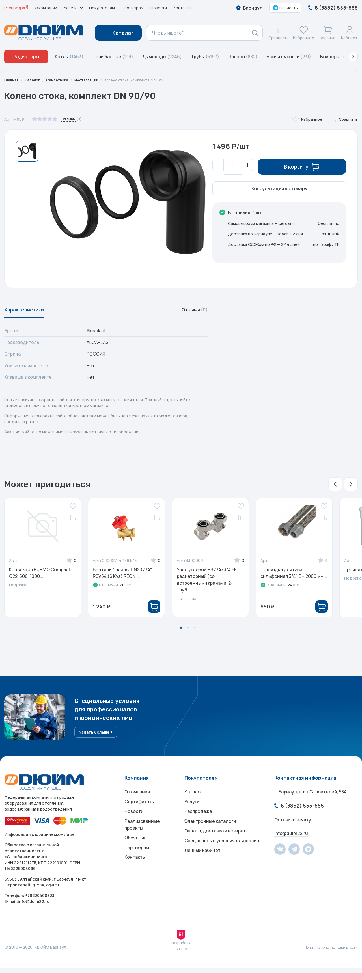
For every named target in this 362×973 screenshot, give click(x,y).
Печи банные (112, 56)
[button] (353, 56)
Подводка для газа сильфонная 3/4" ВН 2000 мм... (293, 576)
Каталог (34, 80)
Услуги (191, 809)
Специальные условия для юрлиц (222, 854)
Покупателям (102, 7)
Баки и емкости (288, 56)
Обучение (135, 849)
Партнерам (133, 7)
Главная (12, 80)
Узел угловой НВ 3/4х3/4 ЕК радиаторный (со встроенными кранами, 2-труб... (207, 583)
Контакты (182, 7)
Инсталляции (90, 80)
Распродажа (16, 7)
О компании (46, 7)
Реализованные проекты (142, 834)
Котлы (69, 56)
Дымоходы (162, 56)
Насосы (242, 56)
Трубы (205, 56)
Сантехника (59, 80)
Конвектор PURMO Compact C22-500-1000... (39, 576)
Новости (158, 7)
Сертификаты (139, 809)
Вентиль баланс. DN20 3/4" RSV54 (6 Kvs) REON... (122, 576)
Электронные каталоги (210, 831)
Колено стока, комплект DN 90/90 (142, 80)
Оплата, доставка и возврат (215, 842)
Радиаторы (26, 56)
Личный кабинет (202, 865)
